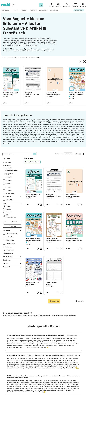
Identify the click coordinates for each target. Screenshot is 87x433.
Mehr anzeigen (54, 301)
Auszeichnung (12, 197)
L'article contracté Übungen (51, 283)
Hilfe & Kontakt (54, 10)
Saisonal (24, 10)
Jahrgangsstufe (12, 174)
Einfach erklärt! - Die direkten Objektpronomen (54, 239)
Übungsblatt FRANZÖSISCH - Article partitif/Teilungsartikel (32, 93)
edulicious (27, 96)
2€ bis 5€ (8, 212)
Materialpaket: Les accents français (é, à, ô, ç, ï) (74, 239)
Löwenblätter (50, 96)
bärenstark (49, 242)
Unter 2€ (8, 209)
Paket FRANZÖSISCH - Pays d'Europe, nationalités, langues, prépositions (32, 283)
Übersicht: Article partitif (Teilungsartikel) (10, 93)
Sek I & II (16, 10)
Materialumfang (12, 253)
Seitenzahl (12, 267)
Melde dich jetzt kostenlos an (35, 49)
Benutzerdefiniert (11, 217)
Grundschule (6, 10)
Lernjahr (12, 264)
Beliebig (8, 206)
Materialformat (12, 257)
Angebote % (33, 10)
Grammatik (8, 168)
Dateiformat (12, 260)
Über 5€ (8, 214)
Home (4, 58)
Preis (12, 204)
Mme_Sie (5, 96)
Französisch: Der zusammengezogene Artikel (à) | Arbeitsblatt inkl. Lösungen (54, 93)
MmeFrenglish (50, 286)
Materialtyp (12, 230)
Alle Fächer (8, 163)
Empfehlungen (43, 10)
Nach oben (79, 301)
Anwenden (12, 226)
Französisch (8, 165)
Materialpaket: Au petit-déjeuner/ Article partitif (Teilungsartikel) (76, 93)
